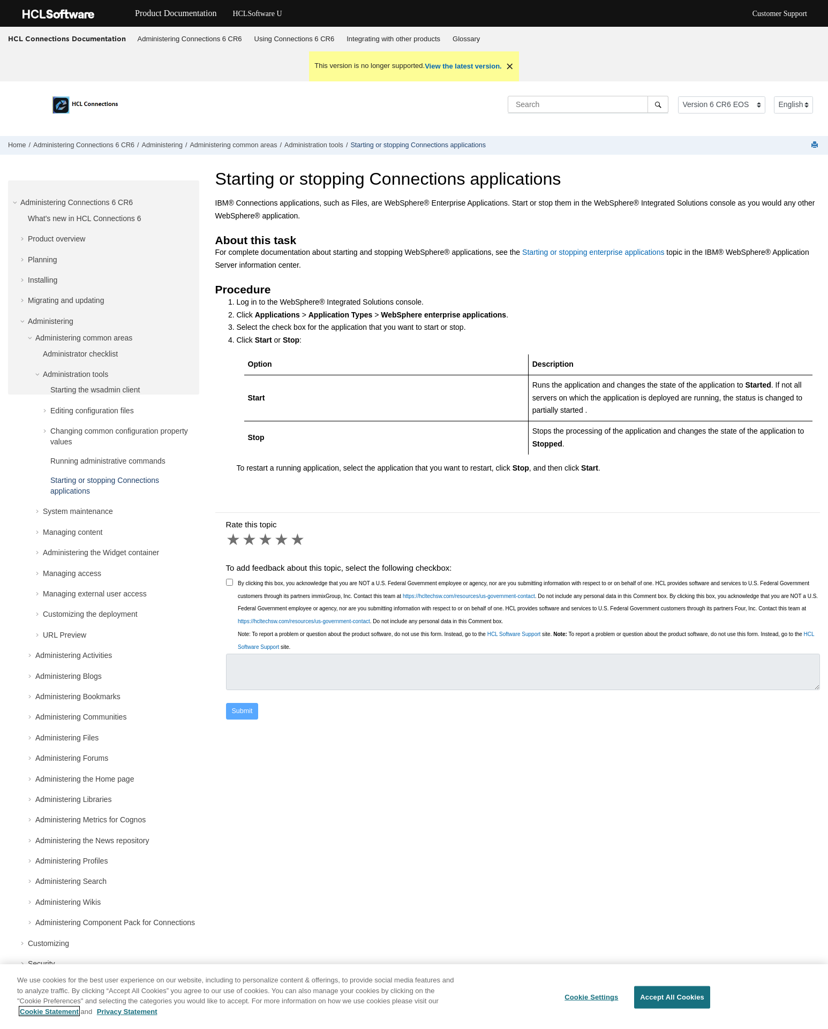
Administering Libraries (73, 799)
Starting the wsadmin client (95, 389)
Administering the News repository (92, 840)
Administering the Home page (84, 779)
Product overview (56, 238)
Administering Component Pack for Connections (115, 922)
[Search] (658, 104)
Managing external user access (95, 593)
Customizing (48, 943)
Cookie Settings (591, 1002)
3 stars (266, 539)
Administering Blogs (68, 676)
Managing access (72, 573)
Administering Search (71, 881)
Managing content (72, 532)
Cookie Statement (49, 1016)
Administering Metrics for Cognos (90, 819)
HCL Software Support (514, 634)
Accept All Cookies (672, 1002)
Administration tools (313, 145)
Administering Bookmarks (78, 696)
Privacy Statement (127, 1016)
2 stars (250, 539)
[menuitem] (189, 39)
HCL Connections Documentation (67, 38)
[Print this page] (816, 145)
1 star (234, 539)
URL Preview (64, 635)
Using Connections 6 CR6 (294, 39)
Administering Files (67, 737)
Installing (42, 280)
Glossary (466, 39)
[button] (16, 202)
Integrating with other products (393, 39)
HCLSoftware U (257, 14)
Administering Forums (71, 758)
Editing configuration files (92, 410)
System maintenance (78, 511)
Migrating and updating (66, 300)
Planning (42, 259)
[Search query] (588, 104)
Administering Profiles (71, 861)
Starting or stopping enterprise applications (593, 252)
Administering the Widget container (101, 552)
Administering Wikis (68, 902)
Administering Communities (80, 717)
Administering (162, 145)
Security (41, 963)
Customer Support (779, 14)
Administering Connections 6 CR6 (190, 39)
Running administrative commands (107, 461)
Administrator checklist (80, 354)
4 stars (282, 539)
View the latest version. (463, 66)
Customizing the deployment (90, 614)
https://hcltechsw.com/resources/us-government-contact (469, 596)
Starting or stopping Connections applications (418, 145)
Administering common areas (233, 145)
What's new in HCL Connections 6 (84, 218)
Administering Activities (73, 655)
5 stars (298, 539)
